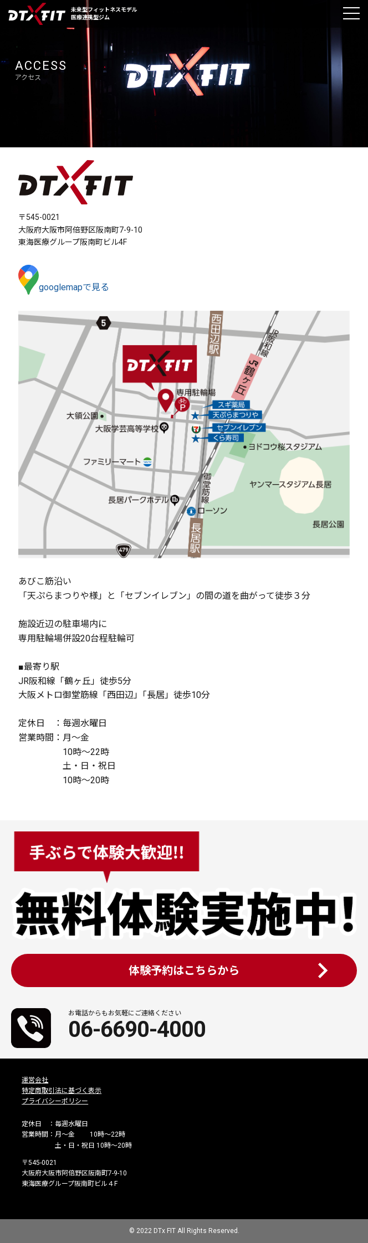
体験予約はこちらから (184, 970)
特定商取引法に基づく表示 (61, 1091)
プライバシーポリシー (55, 1101)
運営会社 (35, 1080)
